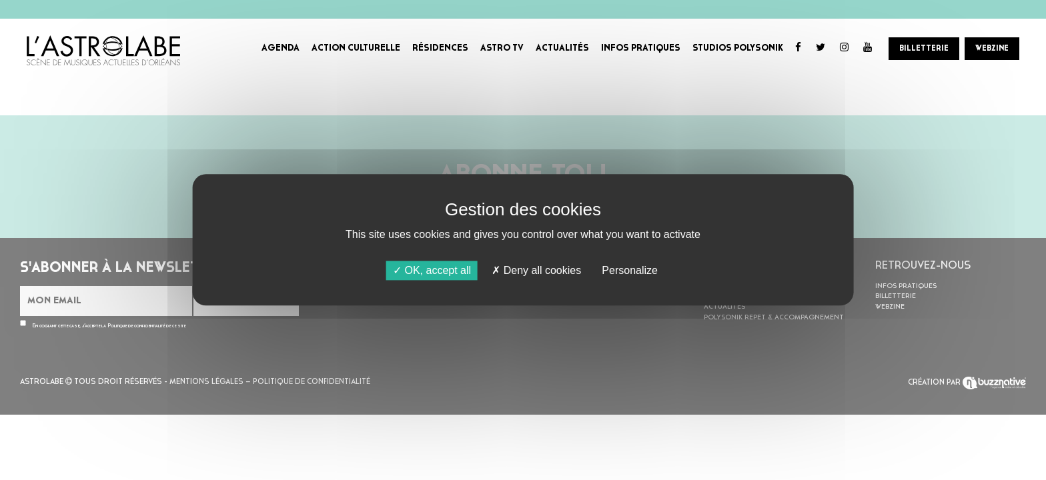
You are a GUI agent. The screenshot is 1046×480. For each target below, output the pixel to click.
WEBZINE (992, 49)
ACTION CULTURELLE (356, 48)
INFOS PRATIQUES (640, 48)
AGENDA (281, 48)
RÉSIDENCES (440, 48)
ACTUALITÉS (562, 48)
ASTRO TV (502, 48)
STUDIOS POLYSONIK (737, 48)
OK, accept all (432, 270)
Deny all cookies (536, 270)
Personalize (630, 270)
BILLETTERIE (924, 49)
